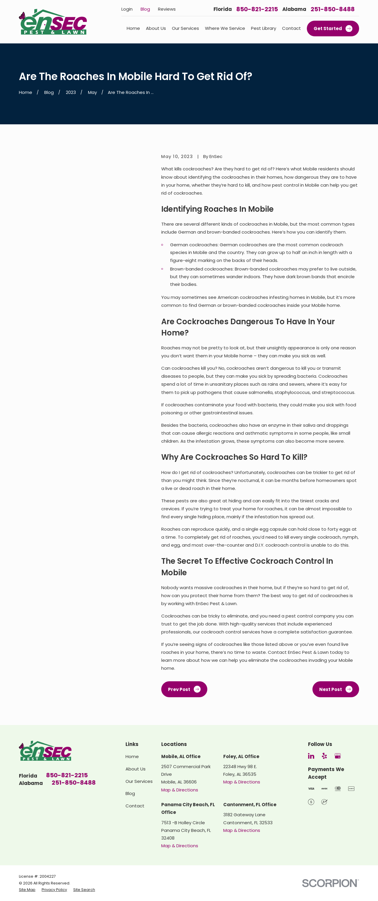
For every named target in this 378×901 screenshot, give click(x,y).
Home (132, 756)
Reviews (167, 9)
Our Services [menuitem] (185, 28)
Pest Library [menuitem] (263, 28)
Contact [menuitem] (291, 28)
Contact (135, 806)
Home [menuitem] (133, 28)
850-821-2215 (257, 9)
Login (127, 9)
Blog (145, 9)
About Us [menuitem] (156, 28)
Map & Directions (179, 790)
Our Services (139, 781)
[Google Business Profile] (338, 756)
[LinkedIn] (311, 756)
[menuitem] (27, 890)
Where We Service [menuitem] (225, 28)
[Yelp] (324, 756)
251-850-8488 (333, 9)
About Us (136, 769)
